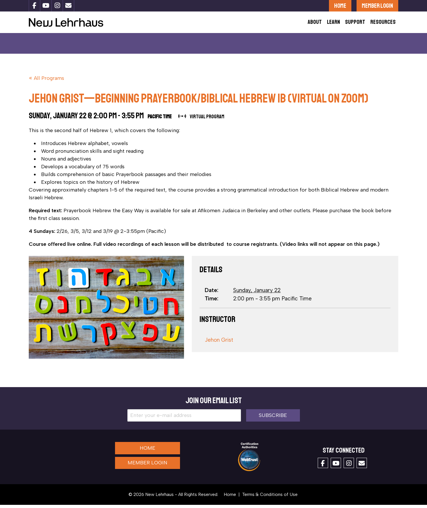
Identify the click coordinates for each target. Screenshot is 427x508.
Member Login (377, 5)
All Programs (49, 81)
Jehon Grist (219, 343)
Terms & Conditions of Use (270, 497)
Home (340, 5)
